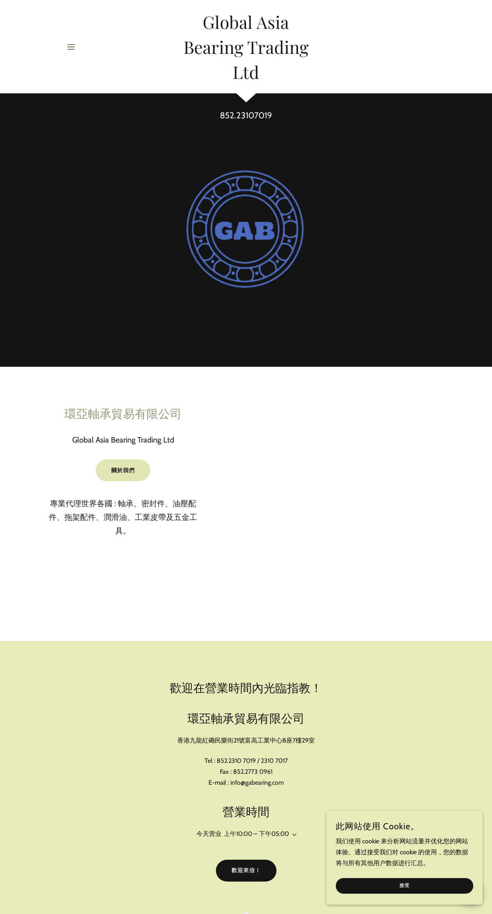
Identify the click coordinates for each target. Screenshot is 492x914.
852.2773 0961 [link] (253, 771)
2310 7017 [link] (274, 760)
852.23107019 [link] (246, 115)
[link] (246, 76)
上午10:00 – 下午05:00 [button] (256, 833)
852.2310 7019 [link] (236, 760)
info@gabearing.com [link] (257, 782)
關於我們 (123, 470)
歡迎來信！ (246, 870)
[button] (71, 47)
